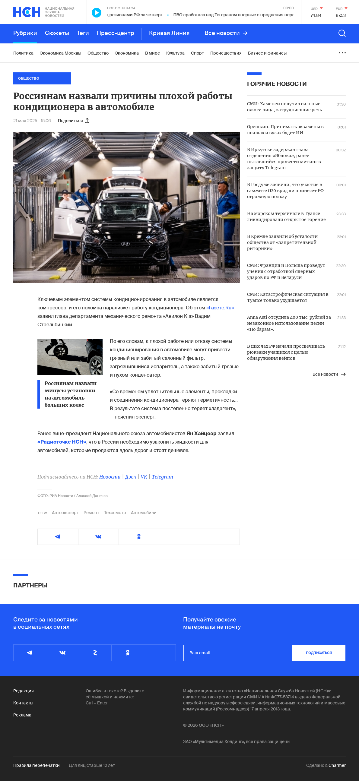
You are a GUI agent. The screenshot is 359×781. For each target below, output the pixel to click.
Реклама (22, 715)
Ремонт (91, 512)
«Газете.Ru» (220, 308)
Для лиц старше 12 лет (92, 765)
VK (144, 477)
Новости (110, 477)
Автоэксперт (65, 512)
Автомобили (144, 512)
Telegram (162, 477)
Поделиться (73, 120)
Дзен (130, 477)
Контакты (23, 703)
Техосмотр (115, 512)
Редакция (23, 691)
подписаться (319, 653)
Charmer (337, 765)
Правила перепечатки (36, 765)
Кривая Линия (169, 33)
